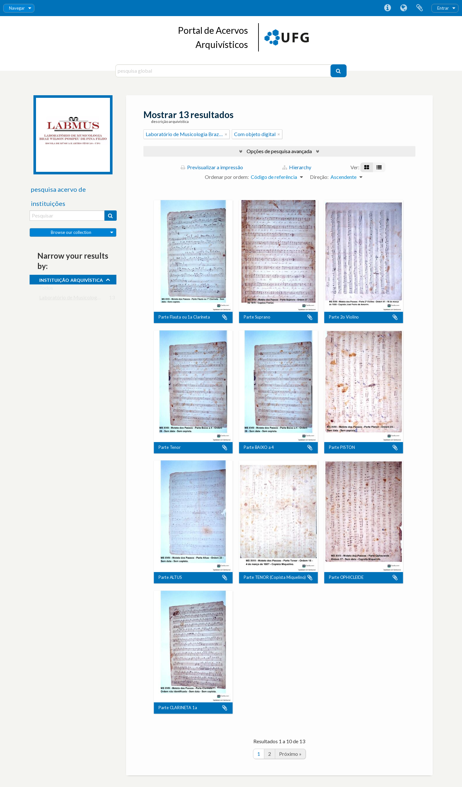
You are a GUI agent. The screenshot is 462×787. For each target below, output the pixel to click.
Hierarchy (296, 167)
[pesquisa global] (223, 70)
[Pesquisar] (339, 70)
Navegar (17, 8)
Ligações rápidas (387, 8)
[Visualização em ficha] (366, 167)
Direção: (319, 177)
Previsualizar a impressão (212, 167)
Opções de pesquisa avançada (279, 151)
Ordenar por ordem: (227, 177)
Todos (46, 289)
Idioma (403, 8)
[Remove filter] (226, 134)
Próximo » (290, 754)
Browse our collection (71, 232)
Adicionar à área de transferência (225, 317)
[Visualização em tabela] (379, 167)
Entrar (443, 8)
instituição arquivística (71, 279)
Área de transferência (420, 8)
